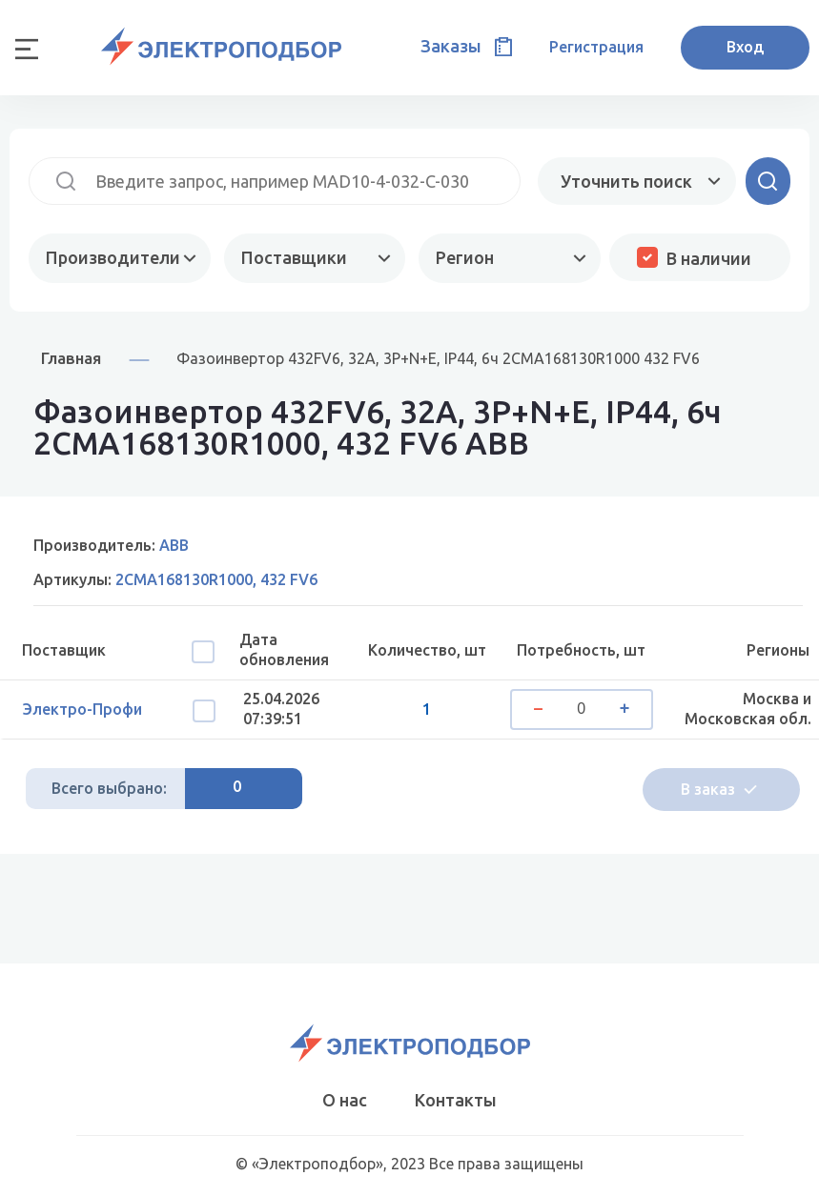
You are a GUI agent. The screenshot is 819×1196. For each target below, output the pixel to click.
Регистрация (596, 46)
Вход (745, 46)
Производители (113, 257)
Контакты (456, 1099)
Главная (71, 358)
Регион (465, 257)
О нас (344, 1099)
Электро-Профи (82, 709)
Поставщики (294, 257)
